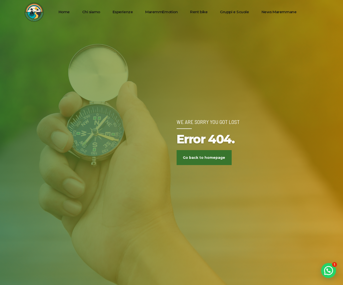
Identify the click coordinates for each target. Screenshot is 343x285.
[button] (328, 270)
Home (64, 11)
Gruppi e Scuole (234, 11)
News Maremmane (279, 11)
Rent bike (198, 11)
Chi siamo (91, 11)
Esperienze (123, 11)
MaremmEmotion (161, 11)
